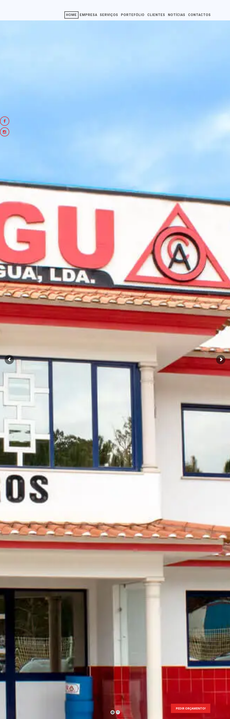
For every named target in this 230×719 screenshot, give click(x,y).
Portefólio (133, 15)
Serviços (109, 15)
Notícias (176, 15)
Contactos (199, 15)
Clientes (156, 15)
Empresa (88, 15)
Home (71, 15)
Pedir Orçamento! (191, 708)
